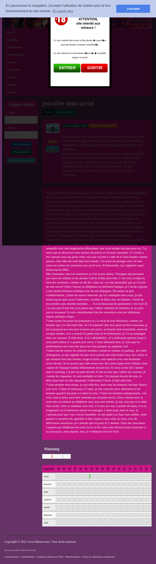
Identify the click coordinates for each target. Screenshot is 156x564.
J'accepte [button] (133, 8)
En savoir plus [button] (63, 11)
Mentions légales (72, 557)
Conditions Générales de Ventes (50, 557)
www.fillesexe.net (38, 541)
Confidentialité (27, 557)
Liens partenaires (11, 557)
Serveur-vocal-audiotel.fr (12, 550)
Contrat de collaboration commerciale (98, 557)
